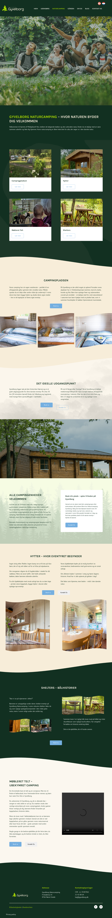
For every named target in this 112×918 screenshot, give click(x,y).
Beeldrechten (27, 907)
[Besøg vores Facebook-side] (95, 907)
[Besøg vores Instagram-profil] (101, 907)
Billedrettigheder (15, 907)
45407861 (85, 892)
